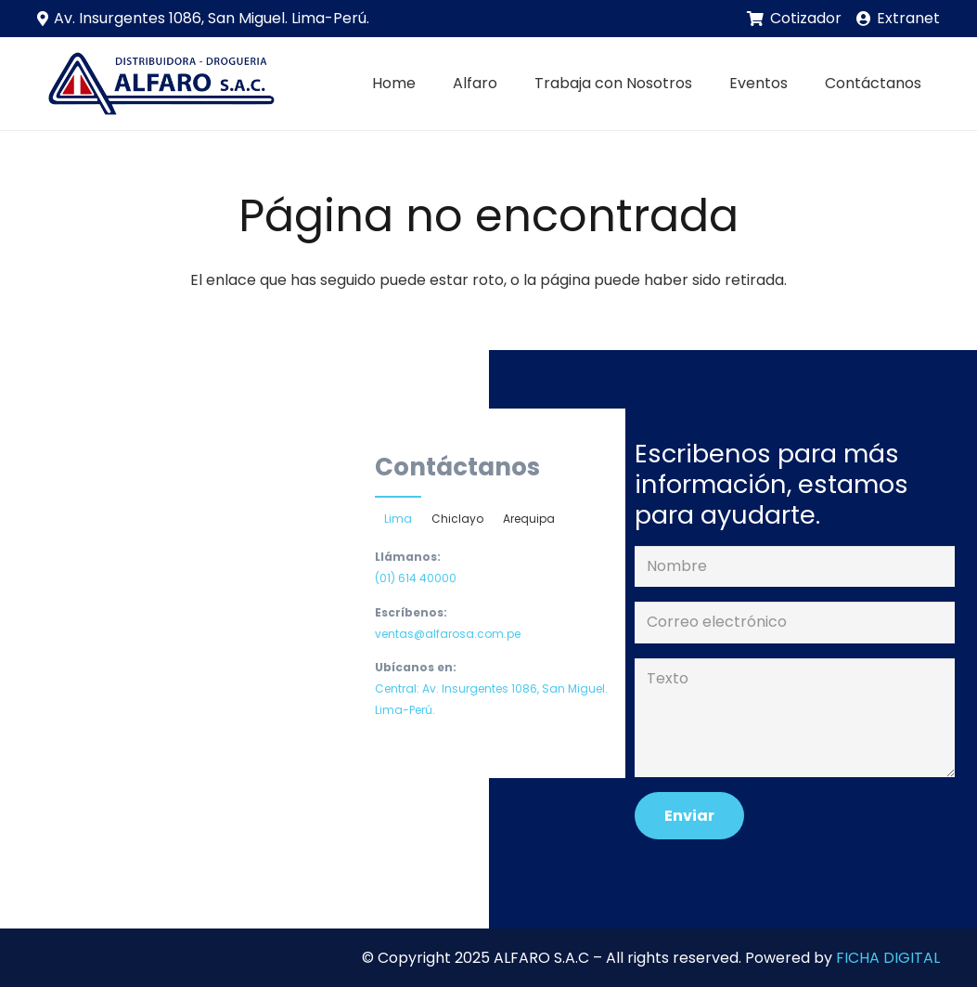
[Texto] (795, 717)
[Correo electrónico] (795, 622)
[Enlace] (158, 83)
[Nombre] (795, 567)
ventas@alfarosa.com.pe (448, 634)
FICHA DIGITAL (888, 957)
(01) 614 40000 (415, 578)
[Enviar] (689, 815)
